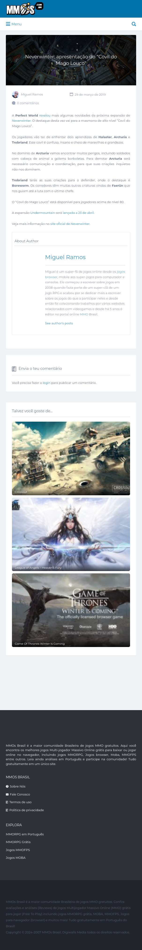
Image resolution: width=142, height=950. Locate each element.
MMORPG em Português (25, 834)
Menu (14, 24)
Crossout (21, 492)
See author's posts (59, 323)
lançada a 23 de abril (78, 213)
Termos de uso (20, 802)
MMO (84, 314)
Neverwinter (21, 120)
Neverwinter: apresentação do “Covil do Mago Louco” (71, 60)
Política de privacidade (26, 810)
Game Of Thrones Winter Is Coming (40, 643)
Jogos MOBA (16, 857)
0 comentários (28, 103)
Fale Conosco (20, 794)
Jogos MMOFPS (18, 850)
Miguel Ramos (32, 94)
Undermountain (42, 213)
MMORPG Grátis (18, 842)
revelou (44, 115)
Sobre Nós (17, 786)
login (46, 383)
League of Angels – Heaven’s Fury (38, 567)
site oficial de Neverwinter (70, 224)
